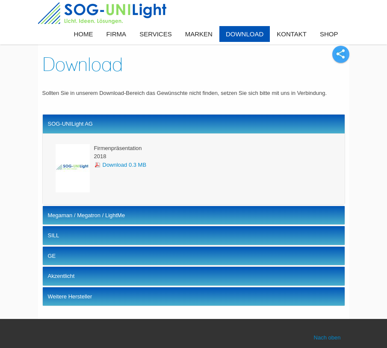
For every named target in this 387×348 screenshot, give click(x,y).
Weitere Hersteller (70, 296)
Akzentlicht (61, 276)
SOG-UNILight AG (70, 124)
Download (82, 64)
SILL (53, 235)
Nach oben (327, 337)
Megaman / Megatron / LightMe (86, 215)
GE (52, 256)
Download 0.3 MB (125, 165)
